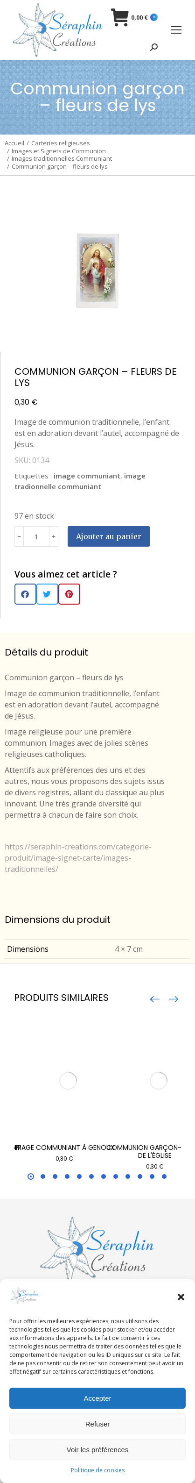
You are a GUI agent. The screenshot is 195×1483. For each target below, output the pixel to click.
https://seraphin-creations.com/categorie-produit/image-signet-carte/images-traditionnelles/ (78, 857)
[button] (181, 1297)
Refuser (97, 1424)
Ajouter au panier (108, 536)
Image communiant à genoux (64, 1147)
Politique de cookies (98, 1470)
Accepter (97, 1398)
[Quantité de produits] (36, 536)
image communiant (87, 475)
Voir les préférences (98, 1450)
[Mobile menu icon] (176, 30)
